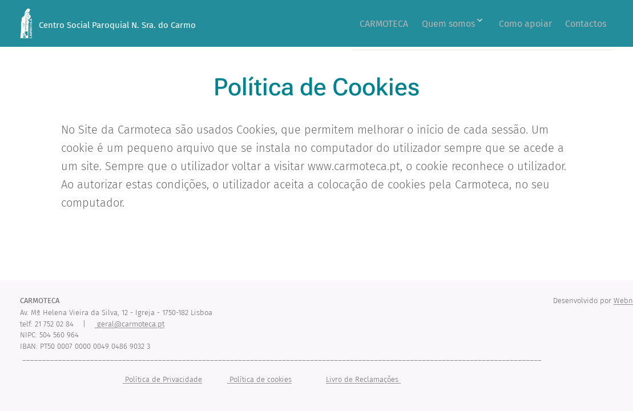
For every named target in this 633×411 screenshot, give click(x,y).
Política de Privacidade (162, 379)
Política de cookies (259, 379)
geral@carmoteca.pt (129, 324)
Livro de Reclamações (363, 379)
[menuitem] (361, 23)
